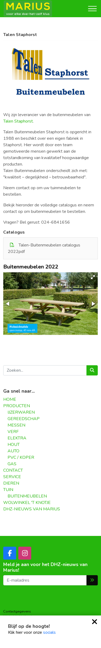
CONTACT (13, 470)
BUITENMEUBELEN (27, 496)
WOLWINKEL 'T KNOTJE (27, 503)
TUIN (8, 490)
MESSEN (16, 425)
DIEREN (11, 483)
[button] (93, 277)
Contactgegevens (17, 611)
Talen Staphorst (18, 121)
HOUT (14, 444)
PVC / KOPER (21, 457)
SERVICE (12, 477)
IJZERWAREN (21, 412)
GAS (12, 464)
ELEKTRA (17, 438)
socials (49, 632)
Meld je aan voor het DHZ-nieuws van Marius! (45, 567)
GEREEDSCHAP (24, 419)
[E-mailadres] (45, 580)
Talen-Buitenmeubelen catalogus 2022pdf (44, 248)
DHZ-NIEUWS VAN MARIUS (31, 509)
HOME (9, 399)
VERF (13, 432)
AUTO (13, 451)
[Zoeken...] (45, 370)
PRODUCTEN (16, 406)
